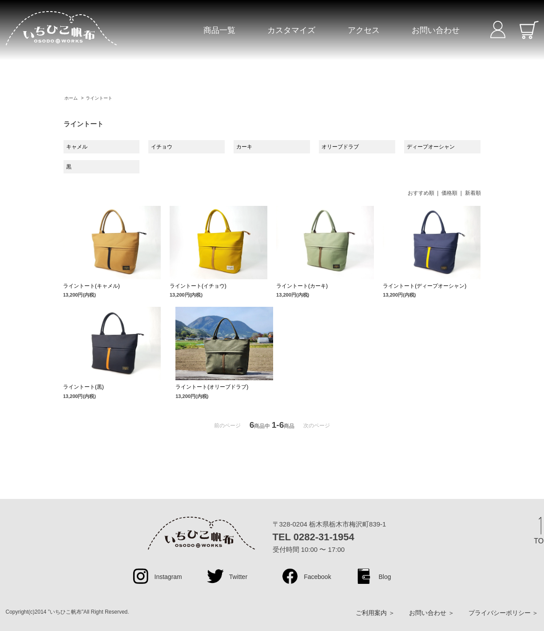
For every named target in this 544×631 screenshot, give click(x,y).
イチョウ (161, 147)
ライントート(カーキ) (302, 286)
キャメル (76, 147)
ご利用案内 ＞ (375, 612)
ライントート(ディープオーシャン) (424, 286)
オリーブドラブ (340, 147)
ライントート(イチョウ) (198, 286)
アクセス (364, 30)
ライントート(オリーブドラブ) (211, 387)
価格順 (449, 193)
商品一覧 (219, 30)
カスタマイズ (291, 30)
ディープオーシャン (431, 147)
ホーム (71, 98)
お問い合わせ (436, 30)
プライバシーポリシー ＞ (504, 612)
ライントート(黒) (83, 387)
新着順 (473, 193)
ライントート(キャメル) (91, 286)
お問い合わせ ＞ (431, 612)
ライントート (99, 98)
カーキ (244, 147)
